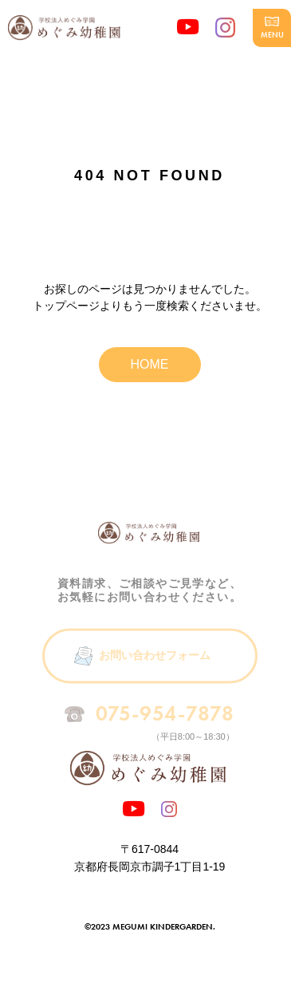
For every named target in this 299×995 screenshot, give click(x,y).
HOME (150, 364)
